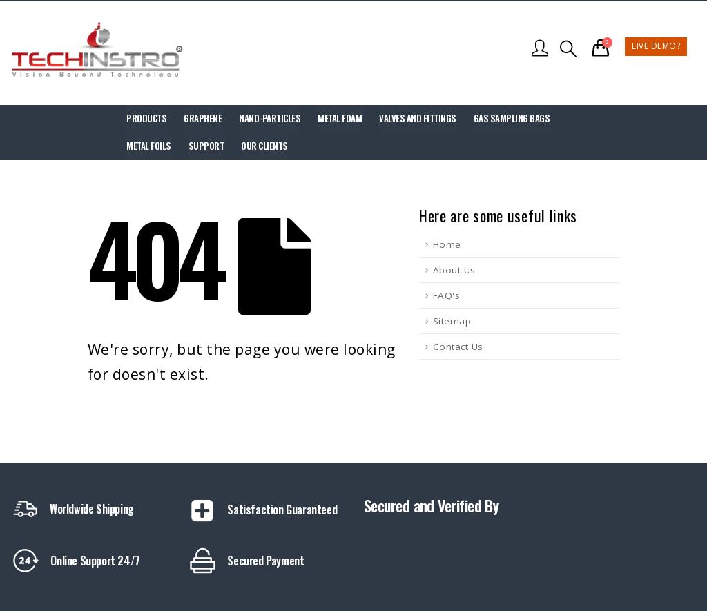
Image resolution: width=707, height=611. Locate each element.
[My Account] (540, 48)
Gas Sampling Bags (512, 118)
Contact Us (458, 346)
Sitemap (452, 321)
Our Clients (264, 146)
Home (447, 244)
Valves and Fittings (417, 118)
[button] (569, 48)
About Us (454, 270)
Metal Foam (340, 118)
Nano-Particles (269, 118)
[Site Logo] (96, 48)
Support (206, 146)
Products (146, 118)
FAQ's (447, 295)
